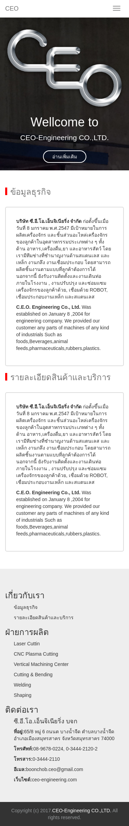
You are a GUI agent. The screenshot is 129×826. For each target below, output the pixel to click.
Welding (22, 685)
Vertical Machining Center (41, 664)
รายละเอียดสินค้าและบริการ (44, 617)
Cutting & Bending (33, 674)
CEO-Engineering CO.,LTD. (81, 810)
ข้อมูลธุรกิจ (25, 607)
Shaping (22, 695)
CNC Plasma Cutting (36, 654)
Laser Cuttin (27, 643)
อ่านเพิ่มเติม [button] (64, 156)
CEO (12, 8)
